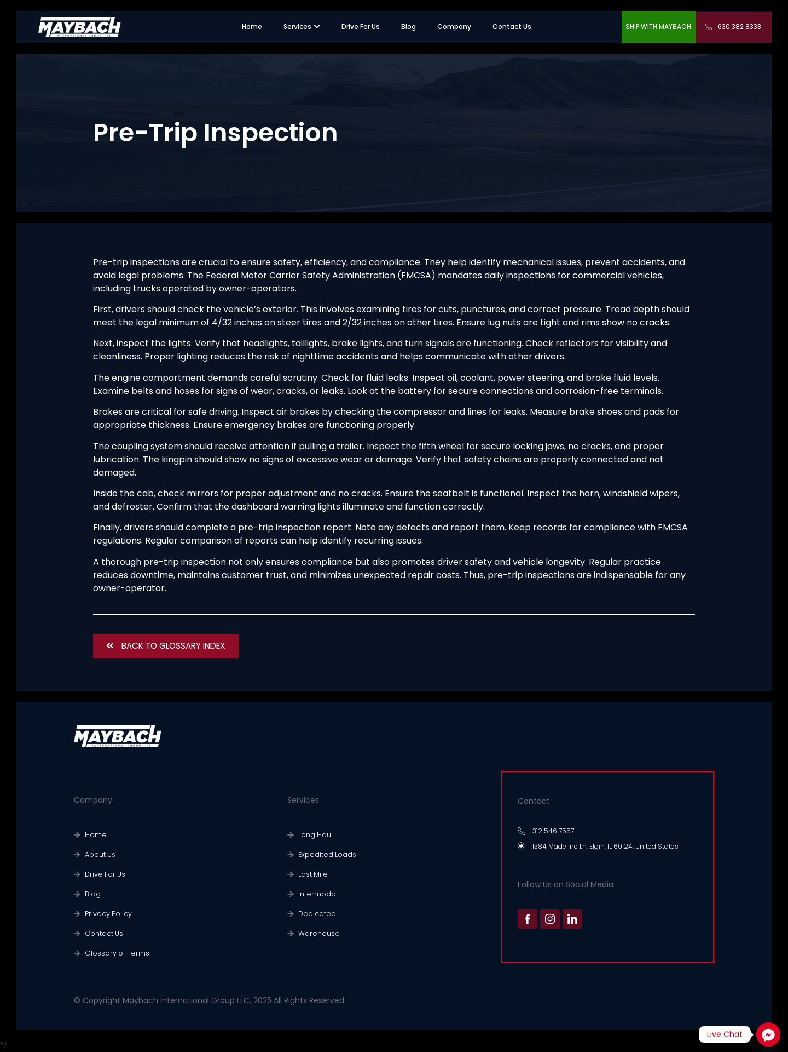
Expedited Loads (324, 854)
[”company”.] (454, 27)
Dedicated (315, 913)
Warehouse (316, 933)
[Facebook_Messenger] (768, 1034)
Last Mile (312, 874)
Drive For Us (103, 874)
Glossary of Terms (114, 953)
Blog (92, 894)
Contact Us (102, 933)
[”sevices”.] (297, 27)
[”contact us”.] (512, 27)
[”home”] (252, 27)
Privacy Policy (107, 913)
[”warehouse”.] (408, 27)
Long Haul (314, 834)
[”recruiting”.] (360, 27)
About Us (99, 854)
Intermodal (316, 894)
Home (94, 834)
